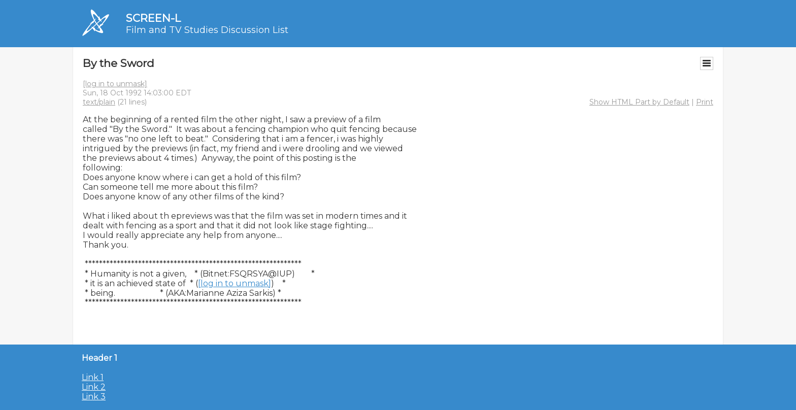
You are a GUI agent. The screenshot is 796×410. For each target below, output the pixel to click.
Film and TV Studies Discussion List (207, 30)
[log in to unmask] (115, 83)
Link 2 (94, 387)
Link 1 (93, 377)
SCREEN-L (153, 18)
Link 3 (94, 396)
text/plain (99, 102)
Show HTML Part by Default (639, 102)
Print (704, 102)
